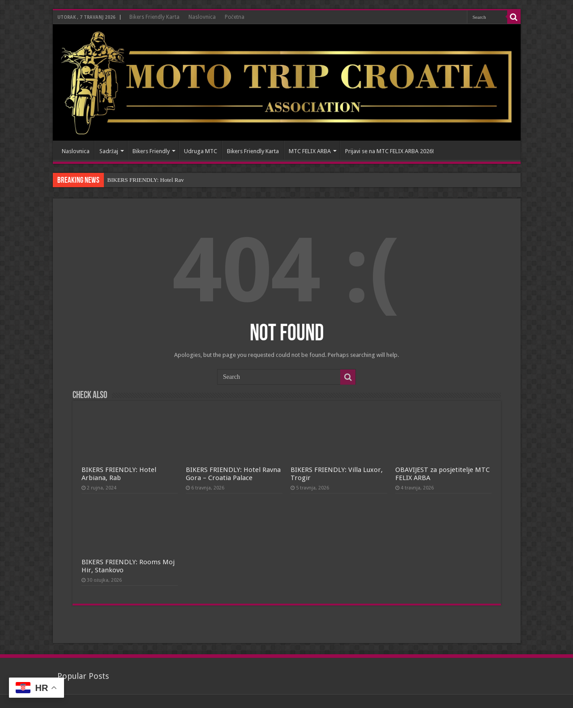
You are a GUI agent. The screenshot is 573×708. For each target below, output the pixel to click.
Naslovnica (202, 17)
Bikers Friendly (151, 151)
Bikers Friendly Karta (154, 17)
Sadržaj (109, 151)
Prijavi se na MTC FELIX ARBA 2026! (389, 151)
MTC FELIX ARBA (310, 151)
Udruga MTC (200, 151)
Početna (234, 17)
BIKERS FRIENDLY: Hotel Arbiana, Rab (118, 474)
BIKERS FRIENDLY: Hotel (140, 179)
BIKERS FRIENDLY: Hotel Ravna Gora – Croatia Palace (233, 474)
